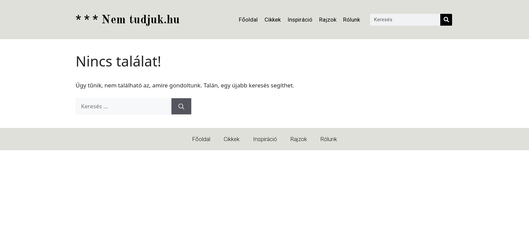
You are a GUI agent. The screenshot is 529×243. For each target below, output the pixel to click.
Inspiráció (299, 19)
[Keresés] (446, 20)
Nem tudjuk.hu (128, 20)
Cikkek (272, 19)
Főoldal (248, 19)
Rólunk (351, 19)
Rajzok (327, 19)
